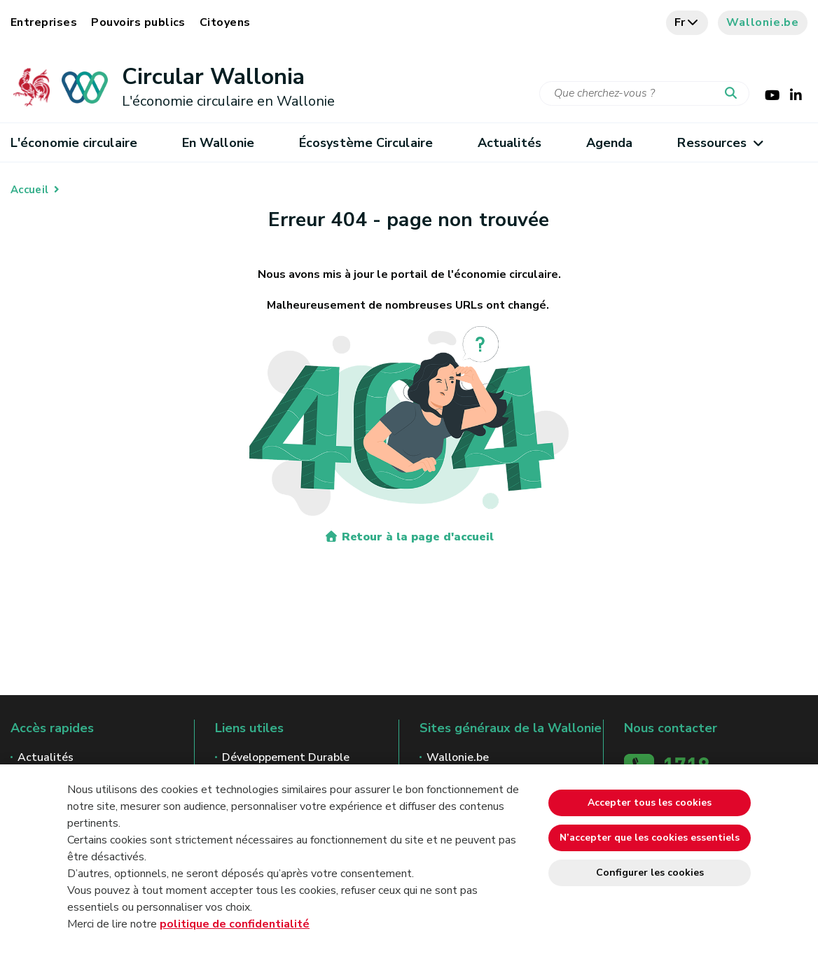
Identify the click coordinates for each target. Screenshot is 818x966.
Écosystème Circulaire (366, 142)
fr (687, 22)
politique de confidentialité (235, 924)
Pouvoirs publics (138, 22)
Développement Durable (285, 757)
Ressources (719, 142)
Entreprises (44, 22)
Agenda (609, 142)
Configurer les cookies (650, 872)
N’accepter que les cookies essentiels (650, 837)
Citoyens (225, 22)
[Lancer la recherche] (734, 93)
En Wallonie (218, 142)
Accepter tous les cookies (650, 802)
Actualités (509, 142)
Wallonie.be (762, 22)
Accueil (29, 190)
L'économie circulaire (74, 142)
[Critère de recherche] (644, 93)
